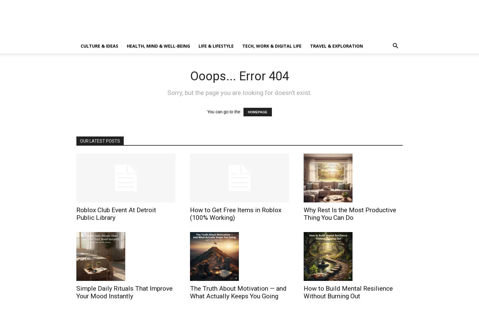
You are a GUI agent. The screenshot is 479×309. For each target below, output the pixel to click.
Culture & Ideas (99, 46)
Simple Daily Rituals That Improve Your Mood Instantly (124, 292)
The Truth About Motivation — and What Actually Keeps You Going (238, 292)
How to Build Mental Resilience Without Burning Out (348, 292)
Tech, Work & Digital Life (272, 46)
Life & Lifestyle (216, 46)
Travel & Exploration (336, 46)
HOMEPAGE (257, 112)
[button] (395, 46)
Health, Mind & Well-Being (158, 46)
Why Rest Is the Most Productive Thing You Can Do (350, 213)
